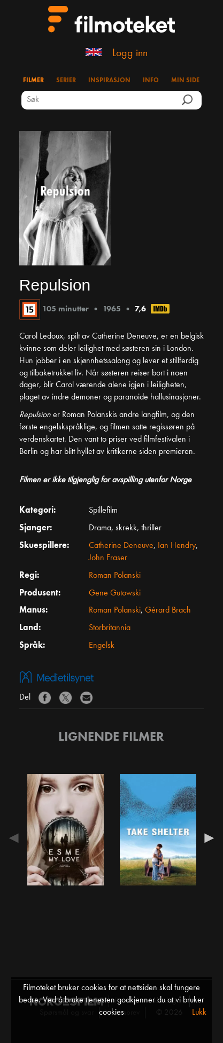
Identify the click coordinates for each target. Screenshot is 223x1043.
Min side (185, 80)
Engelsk (101, 645)
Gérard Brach (168, 610)
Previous (16, 838)
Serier (66, 80)
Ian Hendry (177, 546)
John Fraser (108, 558)
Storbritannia (109, 628)
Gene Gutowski (115, 593)
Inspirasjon (109, 80)
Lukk (199, 1012)
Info (151, 80)
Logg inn (130, 53)
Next (206, 838)
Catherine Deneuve (121, 546)
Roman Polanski (115, 575)
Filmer (33, 80)
